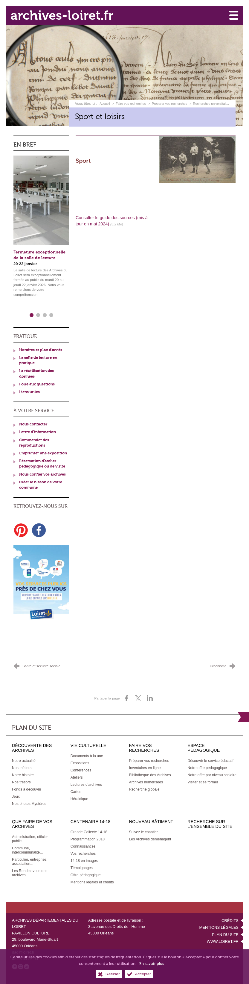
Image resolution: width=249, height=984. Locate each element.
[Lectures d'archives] (86, 783)
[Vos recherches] (83, 852)
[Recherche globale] (144, 788)
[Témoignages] (82, 867)
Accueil (105, 103)
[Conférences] (81, 769)
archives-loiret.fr (63, 15)
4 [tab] (51, 314)
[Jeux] (16, 795)
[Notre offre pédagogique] (207, 767)
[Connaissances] (83, 845)
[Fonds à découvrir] (26, 788)
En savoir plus (151, 963)
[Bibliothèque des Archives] (150, 774)
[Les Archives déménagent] (150, 838)
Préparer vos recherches (169, 103)
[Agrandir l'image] (197, 158)
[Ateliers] (77, 776)
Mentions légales (219, 926)
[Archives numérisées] (146, 781)
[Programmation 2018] (88, 838)
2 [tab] (38, 314)
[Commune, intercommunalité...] (27, 849)
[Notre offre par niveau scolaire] (211, 774)
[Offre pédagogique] (86, 874)
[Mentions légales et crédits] (92, 881)
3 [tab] (45, 314)
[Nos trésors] (21, 781)
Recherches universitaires (211, 103)
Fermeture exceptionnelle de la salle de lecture (39, 254)
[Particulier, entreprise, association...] (29, 860)
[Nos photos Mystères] (29, 802)
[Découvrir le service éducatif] (210, 759)
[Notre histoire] (23, 774)
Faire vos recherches (131, 103)
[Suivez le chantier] (143, 831)
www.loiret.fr (223, 940)
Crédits (230, 919)
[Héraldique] (79, 798)
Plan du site (225, 933)
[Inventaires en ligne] (145, 767)
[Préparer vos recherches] (149, 759)
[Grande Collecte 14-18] (89, 831)
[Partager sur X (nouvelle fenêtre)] (138, 697)
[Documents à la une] (87, 755)
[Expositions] (80, 762)
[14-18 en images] (84, 859)
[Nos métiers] (21, 767)
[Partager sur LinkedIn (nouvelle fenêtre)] (150, 697)
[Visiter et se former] (202, 781)
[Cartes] (76, 790)
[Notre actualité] (24, 759)
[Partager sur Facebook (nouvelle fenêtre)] (126, 697)
